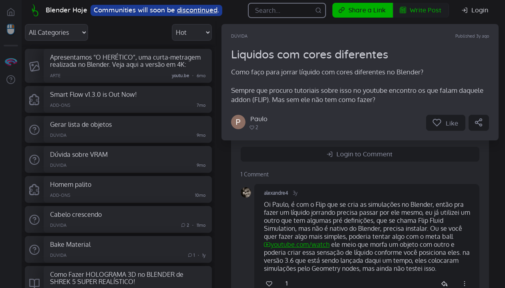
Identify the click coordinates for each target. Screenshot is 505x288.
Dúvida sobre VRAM (79, 154)
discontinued (197, 10)
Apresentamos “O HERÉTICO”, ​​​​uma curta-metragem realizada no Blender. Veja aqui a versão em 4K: (125, 60)
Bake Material (70, 244)
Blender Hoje (66, 10)
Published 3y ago (472, 36)
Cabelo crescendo (76, 214)
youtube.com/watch (300, 244)
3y (295, 193)
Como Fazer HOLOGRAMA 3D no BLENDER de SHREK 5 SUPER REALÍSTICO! (116, 278)
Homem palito (70, 184)
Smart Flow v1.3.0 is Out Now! (93, 94)
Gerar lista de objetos (81, 124)
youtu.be (180, 75)
